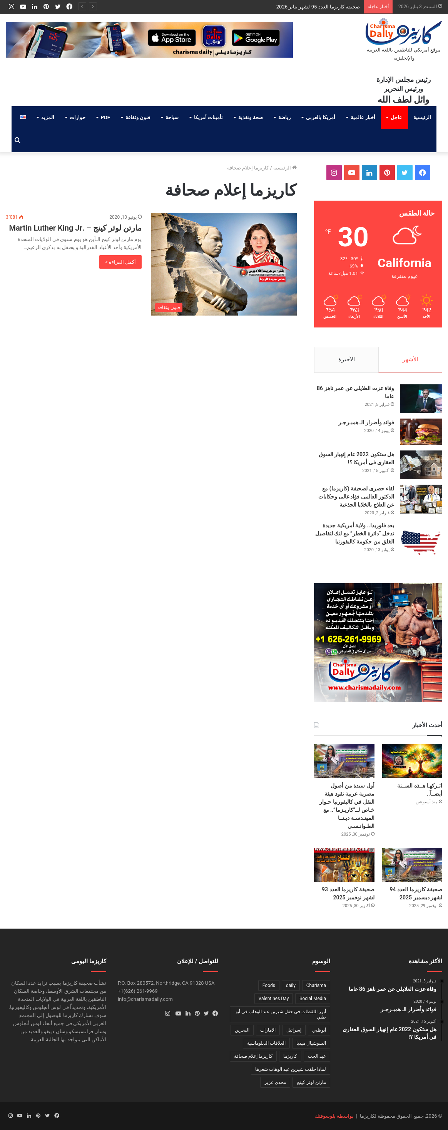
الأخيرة (346, 359)
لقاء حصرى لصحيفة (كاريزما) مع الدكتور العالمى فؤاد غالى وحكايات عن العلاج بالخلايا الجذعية (356, 496)
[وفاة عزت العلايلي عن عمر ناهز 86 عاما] (421, 398)
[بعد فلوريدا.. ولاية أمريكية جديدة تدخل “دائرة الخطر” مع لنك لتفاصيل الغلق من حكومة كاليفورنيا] (421, 543)
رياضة (284, 117)
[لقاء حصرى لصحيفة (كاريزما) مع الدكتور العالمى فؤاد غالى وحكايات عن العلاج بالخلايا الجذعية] (421, 499)
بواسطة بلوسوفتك (334, 1116)
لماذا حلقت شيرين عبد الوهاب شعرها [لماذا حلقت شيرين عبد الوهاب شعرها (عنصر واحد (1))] (290, 1069)
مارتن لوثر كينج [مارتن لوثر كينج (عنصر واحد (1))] (311, 1082)
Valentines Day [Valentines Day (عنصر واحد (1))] (274, 998)
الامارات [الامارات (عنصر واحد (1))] (268, 1030)
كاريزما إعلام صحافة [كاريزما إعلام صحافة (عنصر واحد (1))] (253, 1056)
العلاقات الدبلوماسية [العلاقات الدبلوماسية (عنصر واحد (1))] (266, 1043)
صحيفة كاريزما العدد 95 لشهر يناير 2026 (318, 7)
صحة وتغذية (250, 117)
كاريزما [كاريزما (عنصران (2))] (290, 1056)
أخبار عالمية (363, 117)
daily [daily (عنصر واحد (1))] (291, 985)
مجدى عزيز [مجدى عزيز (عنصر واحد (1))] (275, 1082)
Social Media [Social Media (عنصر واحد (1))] (312, 998)
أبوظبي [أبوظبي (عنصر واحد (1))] (319, 1030)
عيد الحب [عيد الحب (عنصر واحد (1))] (317, 1056)
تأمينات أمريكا (208, 117)
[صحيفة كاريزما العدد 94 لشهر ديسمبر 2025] (412, 865)
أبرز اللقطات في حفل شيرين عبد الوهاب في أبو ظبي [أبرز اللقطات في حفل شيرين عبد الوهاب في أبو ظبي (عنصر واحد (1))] (281, 1014)
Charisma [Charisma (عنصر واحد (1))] (316, 985)
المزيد (47, 117)
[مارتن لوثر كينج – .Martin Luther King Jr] (224, 264)
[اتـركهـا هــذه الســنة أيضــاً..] (412, 761)
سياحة (172, 117)
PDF (105, 117)
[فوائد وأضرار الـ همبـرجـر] (421, 432)
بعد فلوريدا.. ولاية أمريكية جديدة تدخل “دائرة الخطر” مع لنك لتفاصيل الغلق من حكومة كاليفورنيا (354, 533)
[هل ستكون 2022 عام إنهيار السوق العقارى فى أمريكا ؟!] (421, 464)
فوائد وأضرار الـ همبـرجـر (366, 422)
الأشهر (410, 359)
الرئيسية (422, 117)
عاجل (396, 117)
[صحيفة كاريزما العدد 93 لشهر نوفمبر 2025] (344, 865)
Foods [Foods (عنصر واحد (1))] (268, 985)
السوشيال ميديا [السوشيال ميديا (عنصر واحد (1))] (311, 1043)
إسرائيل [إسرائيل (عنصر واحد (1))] (293, 1030)
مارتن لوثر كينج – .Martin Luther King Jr (75, 228)
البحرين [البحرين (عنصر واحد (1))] (242, 1030)
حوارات (77, 117)
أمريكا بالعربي (320, 117)
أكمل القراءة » (120, 262)
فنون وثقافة (137, 117)
